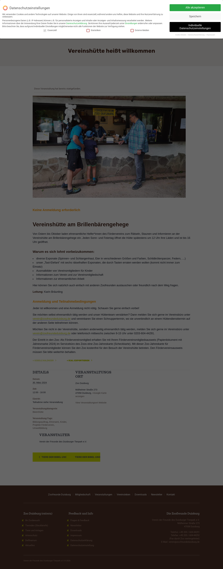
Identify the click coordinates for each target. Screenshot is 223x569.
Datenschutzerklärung (76, 23)
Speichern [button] (195, 16)
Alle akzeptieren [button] (195, 7)
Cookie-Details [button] (181, 35)
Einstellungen (131, 23)
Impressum (210, 35)
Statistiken (94, 30)
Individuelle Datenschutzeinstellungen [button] (195, 27)
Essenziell (50, 30)
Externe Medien (140, 30)
